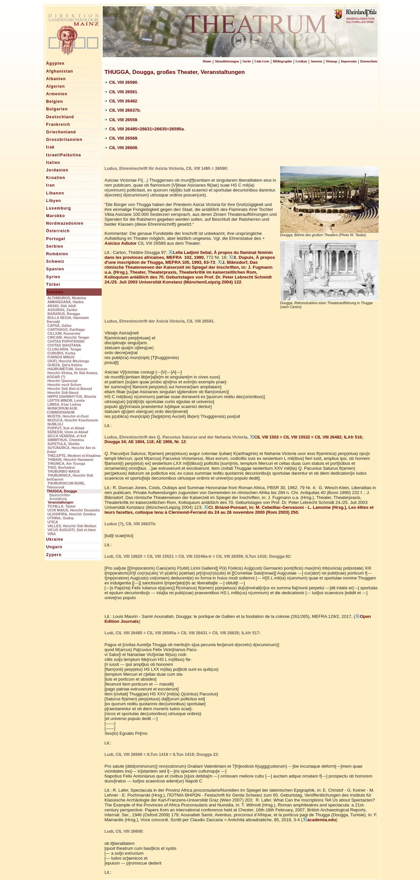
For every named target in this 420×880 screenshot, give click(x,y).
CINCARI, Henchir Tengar (69, 337)
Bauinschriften (60, 495)
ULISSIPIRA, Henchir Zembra (72, 514)
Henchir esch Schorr (65, 385)
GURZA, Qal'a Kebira (65, 365)
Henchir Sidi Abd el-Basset (70, 389)
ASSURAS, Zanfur (62, 310)
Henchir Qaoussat (62, 381)
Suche (246, 61)
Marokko (55, 216)
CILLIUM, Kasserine (64, 333)
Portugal (55, 239)
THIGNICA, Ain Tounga (66, 463)
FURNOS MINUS (61, 357)
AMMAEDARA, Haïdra (66, 302)
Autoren (316, 61)
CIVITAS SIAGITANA (64, 345)
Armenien (57, 94)
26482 (131, 101)
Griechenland (61, 132)
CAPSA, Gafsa (60, 325)
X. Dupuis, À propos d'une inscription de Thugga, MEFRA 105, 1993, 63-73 (190, 260)
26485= (132, 128)
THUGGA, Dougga (62, 491)
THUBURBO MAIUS (64, 471)
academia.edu (319, 819)
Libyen (53, 200)
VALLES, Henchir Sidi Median (72, 526)
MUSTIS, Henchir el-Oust (68, 416)
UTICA (53, 522)
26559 (131, 119)
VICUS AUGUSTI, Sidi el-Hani (72, 530)
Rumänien (57, 254)
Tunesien (54, 292)
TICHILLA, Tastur (62, 506)
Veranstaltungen (61, 502)
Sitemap (331, 61)
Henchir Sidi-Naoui (63, 393)
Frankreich (58, 124)
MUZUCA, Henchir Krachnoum (73, 420)
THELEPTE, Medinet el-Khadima (74, 456)
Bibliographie (282, 61)
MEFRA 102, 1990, (189, 255)
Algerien (55, 86)
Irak (50, 147)
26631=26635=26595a (162, 128)
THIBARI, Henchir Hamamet (71, 460)
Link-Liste (262, 61)
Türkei (53, 284)
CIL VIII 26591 (121, 91)
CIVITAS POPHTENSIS (66, 341)
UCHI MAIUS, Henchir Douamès (74, 510)
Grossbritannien (64, 139)
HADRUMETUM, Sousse (67, 369)
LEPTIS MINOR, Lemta (66, 400)
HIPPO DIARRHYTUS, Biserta (72, 396)
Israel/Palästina (63, 155)
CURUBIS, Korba (61, 353)
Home (207, 61)
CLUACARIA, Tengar (65, 349)
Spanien (55, 269)
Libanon (55, 193)
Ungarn (54, 547)
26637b (132, 110)
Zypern (54, 555)
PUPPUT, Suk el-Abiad (66, 428)
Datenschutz (369, 61)
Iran (50, 185)
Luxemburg (58, 208)
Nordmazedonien (65, 223)
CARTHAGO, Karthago (66, 329)
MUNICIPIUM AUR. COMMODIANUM (62, 410)
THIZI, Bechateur (61, 467)
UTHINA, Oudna (61, 518)
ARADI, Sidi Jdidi (62, 306)
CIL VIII (115, 101)
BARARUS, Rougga (64, 314)
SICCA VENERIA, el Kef (67, 436)
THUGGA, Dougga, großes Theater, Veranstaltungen (175, 72)
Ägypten (55, 63)
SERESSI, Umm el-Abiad (68, 432)
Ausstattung (58, 499)
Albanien (56, 79)
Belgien (54, 101)
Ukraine (54, 539)
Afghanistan (60, 71)
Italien (53, 162)
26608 (131, 147)
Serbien (54, 246)
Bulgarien (57, 109)
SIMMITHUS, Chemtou (66, 440)
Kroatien (55, 177)
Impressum (349, 61)
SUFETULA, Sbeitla (64, 444)
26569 (131, 138)
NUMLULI (55, 424)
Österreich (58, 231)
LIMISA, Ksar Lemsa (64, 404)
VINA (52, 534)
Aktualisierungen (227, 61)
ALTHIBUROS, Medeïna (67, 298)
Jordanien (57, 170)
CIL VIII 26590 (121, 82)
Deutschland (60, 117)
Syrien (53, 277)
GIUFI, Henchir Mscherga (68, 361)
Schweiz (55, 261)
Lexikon (301, 61)
